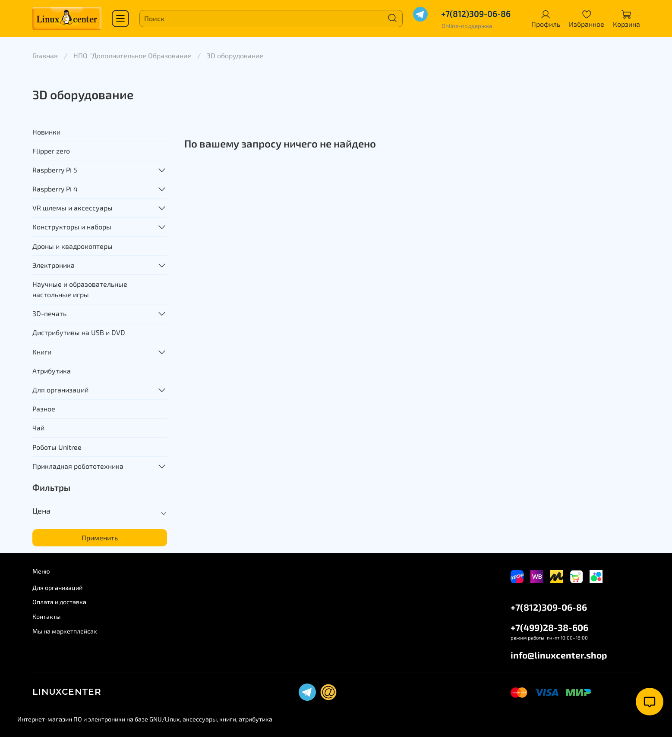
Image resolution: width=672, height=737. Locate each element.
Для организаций (60, 390)
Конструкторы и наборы (71, 227)
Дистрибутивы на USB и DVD (78, 332)
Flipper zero (51, 151)
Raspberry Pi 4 (55, 189)
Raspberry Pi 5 (54, 170)
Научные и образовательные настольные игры (79, 289)
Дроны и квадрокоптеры (72, 246)
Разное (43, 409)
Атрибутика (51, 371)
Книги (41, 352)
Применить (100, 537)
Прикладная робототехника (77, 466)
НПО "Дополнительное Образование (132, 55)
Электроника (53, 265)
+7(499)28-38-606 (549, 627)
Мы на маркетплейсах (64, 631)
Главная (45, 55)
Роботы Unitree (57, 447)
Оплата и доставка (59, 601)
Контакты (46, 616)
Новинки (46, 132)
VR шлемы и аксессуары (72, 208)
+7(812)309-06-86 (476, 14)
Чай (38, 427)
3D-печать (49, 313)
